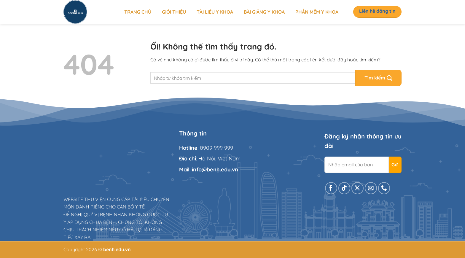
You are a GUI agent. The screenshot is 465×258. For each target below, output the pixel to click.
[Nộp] (378, 78)
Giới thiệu (174, 12)
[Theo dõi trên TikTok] (344, 188)
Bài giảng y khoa (264, 12)
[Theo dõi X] (357, 188)
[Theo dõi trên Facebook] (331, 188)
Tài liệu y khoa (215, 12)
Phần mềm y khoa (316, 12)
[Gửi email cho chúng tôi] (371, 188)
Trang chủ (137, 12)
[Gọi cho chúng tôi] (384, 188)
